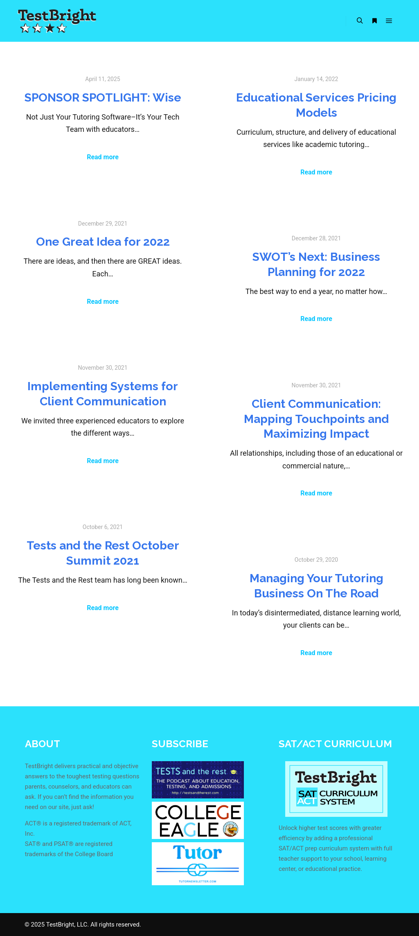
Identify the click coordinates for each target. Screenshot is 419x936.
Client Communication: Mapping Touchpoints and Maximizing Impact (316, 419)
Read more (103, 157)
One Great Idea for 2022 (103, 242)
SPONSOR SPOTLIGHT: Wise (103, 97)
